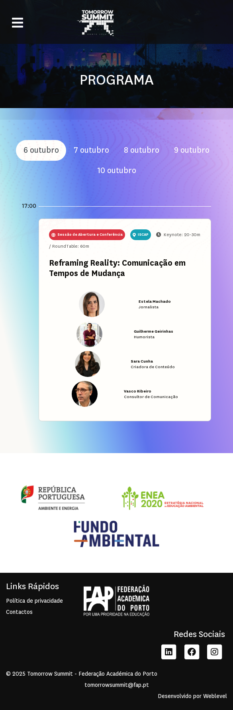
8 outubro (141, 150)
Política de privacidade (34, 601)
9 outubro (192, 150)
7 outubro (91, 150)
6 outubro (41, 150)
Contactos (19, 612)
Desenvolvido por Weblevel (192, 696)
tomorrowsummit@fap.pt (116, 685)
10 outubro (116, 170)
